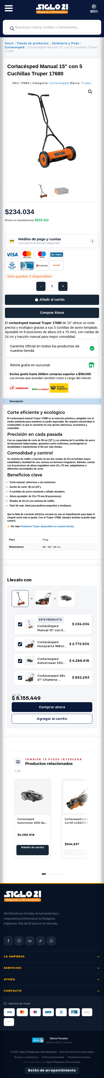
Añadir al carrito (51, 299)
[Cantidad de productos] (52, 286)
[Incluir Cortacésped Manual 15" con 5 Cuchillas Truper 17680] (20, 624)
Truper (86, 83)
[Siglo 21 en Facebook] (8, 940)
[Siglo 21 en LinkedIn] (29, 940)
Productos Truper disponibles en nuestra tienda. (47, 526)
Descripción (16, 401)
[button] (90, 91)
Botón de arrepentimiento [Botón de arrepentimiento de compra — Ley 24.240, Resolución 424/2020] (52, 1070)
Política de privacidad (53, 1057)
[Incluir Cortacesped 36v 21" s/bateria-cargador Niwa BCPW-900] (20, 678)
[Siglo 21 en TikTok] (40, 940)
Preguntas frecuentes (79, 1057)
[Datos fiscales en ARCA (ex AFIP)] (52, 1040)
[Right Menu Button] (94, 8)
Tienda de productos (33, 43)
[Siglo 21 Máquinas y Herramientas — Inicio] (22, 896)
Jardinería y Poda (65, 43)
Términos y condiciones (26, 1057)
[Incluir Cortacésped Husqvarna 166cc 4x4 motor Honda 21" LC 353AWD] (20, 644)
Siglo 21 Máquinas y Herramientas (38, 1051)
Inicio (9, 43)
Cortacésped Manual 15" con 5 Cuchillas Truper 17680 (50, 628)
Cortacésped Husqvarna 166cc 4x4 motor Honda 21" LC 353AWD (51, 644)
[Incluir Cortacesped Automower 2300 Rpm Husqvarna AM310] (20, 661)
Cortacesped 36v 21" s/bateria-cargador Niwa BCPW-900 (51, 678)
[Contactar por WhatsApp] (51, 940)
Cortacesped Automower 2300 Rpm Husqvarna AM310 (51, 661)
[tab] (44, 874)
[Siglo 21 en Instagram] (19, 940)
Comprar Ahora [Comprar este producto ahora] (52, 312)
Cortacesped (15, 47)
